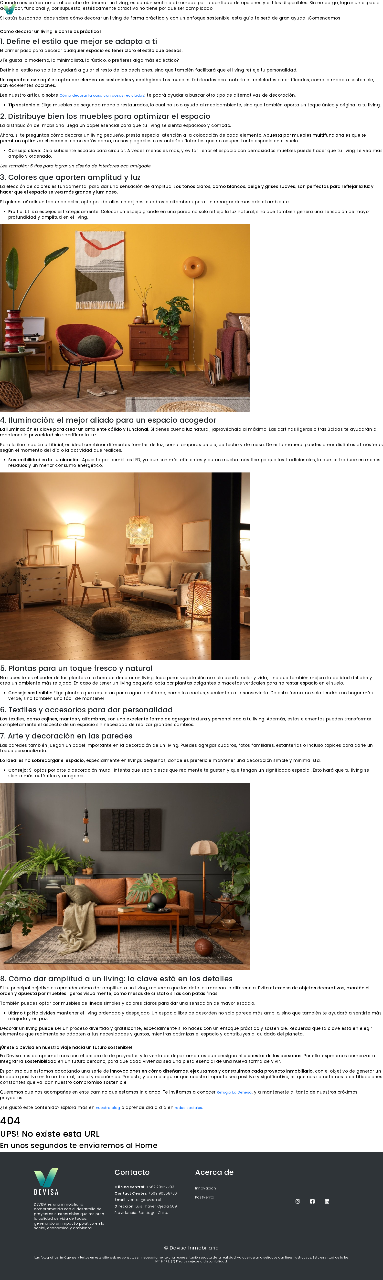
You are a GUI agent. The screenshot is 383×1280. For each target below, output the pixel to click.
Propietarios (331, 10)
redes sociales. (189, 1107)
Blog (308, 11)
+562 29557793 (159, 1187)
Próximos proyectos (280, 11)
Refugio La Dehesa (234, 1092)
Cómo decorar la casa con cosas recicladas (102, 95)
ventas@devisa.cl (144, 1199)
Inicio (253, 11)
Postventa (204, 1197)
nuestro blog (108, 1107)
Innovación (205, 1188)
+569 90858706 (162, 1193)
